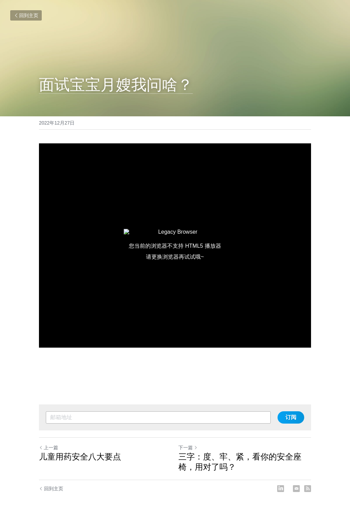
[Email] (296, 488)
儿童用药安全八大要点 (80, 456)
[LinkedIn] (280, 488)
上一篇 (48, 447)
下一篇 (188, 447)
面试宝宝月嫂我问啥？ (116, 84)
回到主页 (26, 15)
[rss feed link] (307, 488)
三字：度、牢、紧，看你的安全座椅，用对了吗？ (239, 461)
